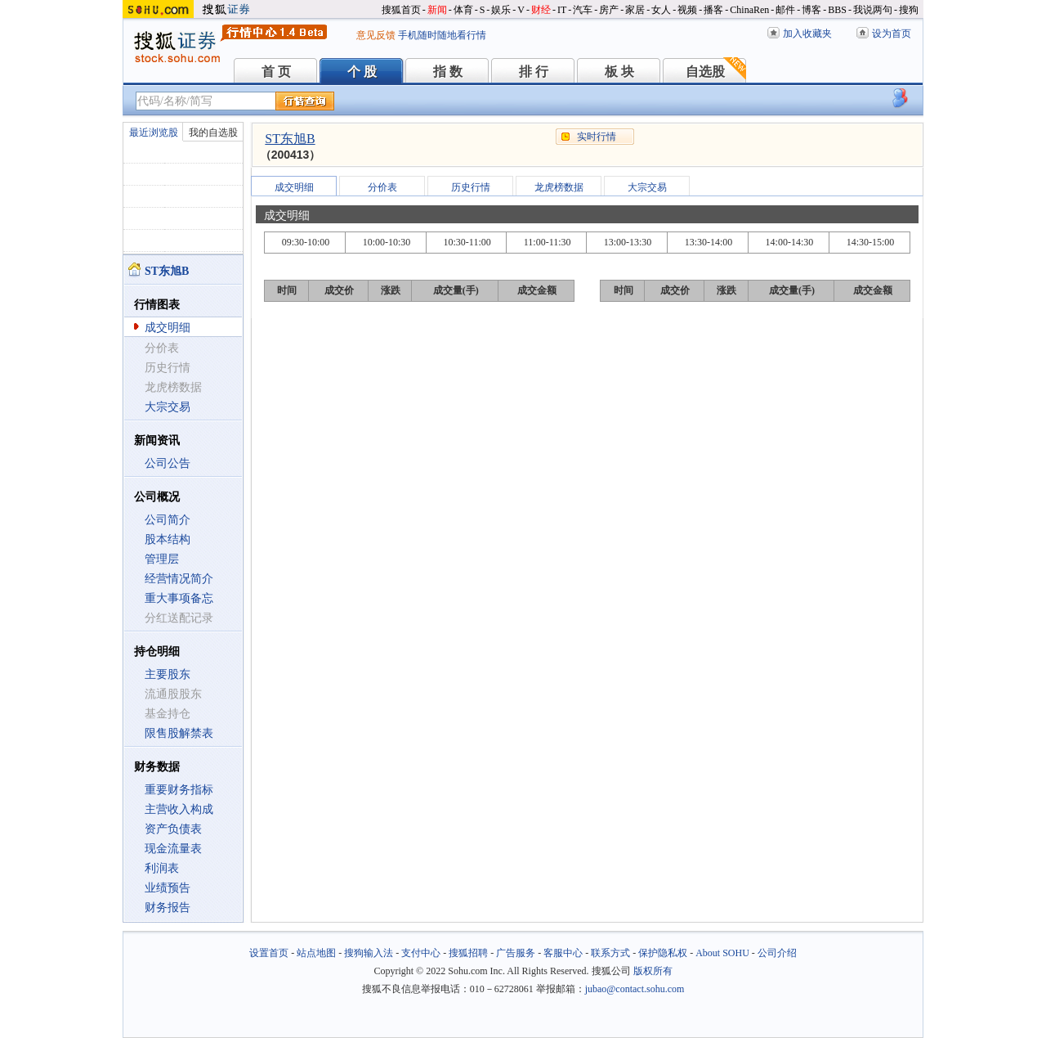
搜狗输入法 (368, 953)
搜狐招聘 (468, 953)
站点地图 (316, 953)
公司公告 (167, 463)
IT (561, 10)
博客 (811, 10)
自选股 (705, 72)
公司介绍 (777, 953)
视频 (687, 10)
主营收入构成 (179, 809)
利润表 (162, 868)
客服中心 (563, 953)
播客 (713, 10)
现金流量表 (173, 849)
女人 (661, 10)
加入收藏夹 (807, 33)
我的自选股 (213, 132)
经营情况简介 (179, 579)
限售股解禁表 (179, 733)
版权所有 (653, 971)
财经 (541, 10)
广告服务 (515, 953)
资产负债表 (173, 829)
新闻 (437, 10)
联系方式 (610, 953)
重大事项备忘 (179, 598)
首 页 (276, 72)
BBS (837, 10)
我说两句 (872, 10)
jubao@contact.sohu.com (635, 989)
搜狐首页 (401, 10)
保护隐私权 (662, 953)
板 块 (619, 72)
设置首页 (268, 953)
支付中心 (420, 953)
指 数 (448, 72)
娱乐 (501, 10)
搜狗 (909, 10)
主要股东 (167, 674)
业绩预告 (167, 888)
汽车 (582, 10)
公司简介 (167, 520)
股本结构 (167, 539)
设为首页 (891, 33)
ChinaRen (749, 10)
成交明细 (167, 327)
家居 (635, 10)
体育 (463, 10)
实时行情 (596, 136)
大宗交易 (167, 407)
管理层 (162, 559)
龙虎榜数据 (558, 187)
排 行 (533, 72)
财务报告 (167, 907)
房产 (609, 10)
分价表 (382, 187)
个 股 (362, 72)
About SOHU (722, 953)
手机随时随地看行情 (442, 35)
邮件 (785, 10)
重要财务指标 (179, 790)
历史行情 (470, 187)
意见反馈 (376, 35)
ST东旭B (290, 139)
